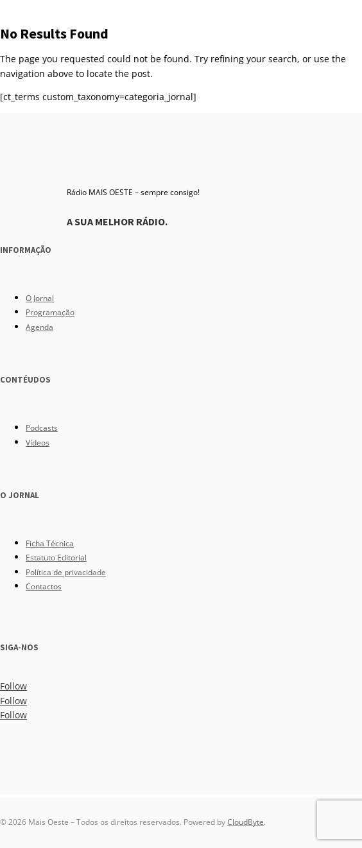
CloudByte (245, 822)
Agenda (39, 327)
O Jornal (40, 298)
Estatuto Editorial (56, 557)
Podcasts (42, 427)
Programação (50, 312)
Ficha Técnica (50, 543)
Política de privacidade (66, 572)
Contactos (44, 586)
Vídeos (37, 442)
